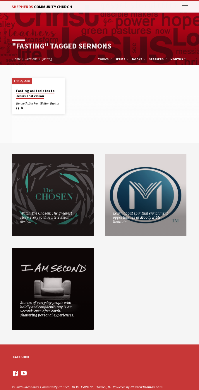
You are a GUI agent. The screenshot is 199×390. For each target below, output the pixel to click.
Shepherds (41, 6)
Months (178, 59)
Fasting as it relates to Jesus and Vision (35, 93)
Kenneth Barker (27, 103)
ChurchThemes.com (147, 387)
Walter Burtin (49, 103)
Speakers (158, 59)
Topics (105, 59)
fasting (47, 59)
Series (122, 59)
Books (139, 59)
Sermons (31, 59)
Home (16, 59)
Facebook (21, 357)
